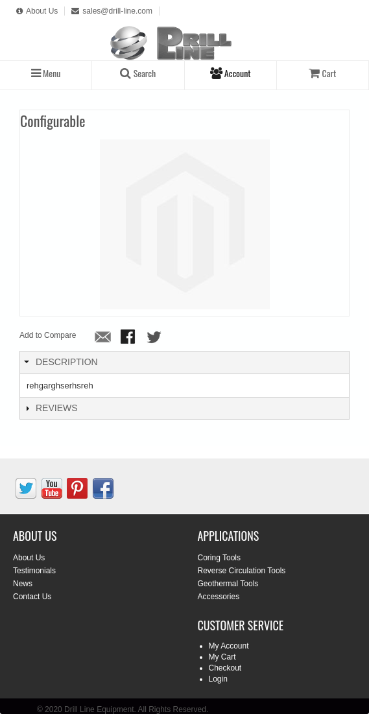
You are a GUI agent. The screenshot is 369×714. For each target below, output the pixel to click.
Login (218, 679)
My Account (229, 645)
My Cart (222, 656)
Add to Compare (47, 335)
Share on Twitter (155, 337)
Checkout (225, 667)
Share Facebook (129, 337)
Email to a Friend (103, 337)
